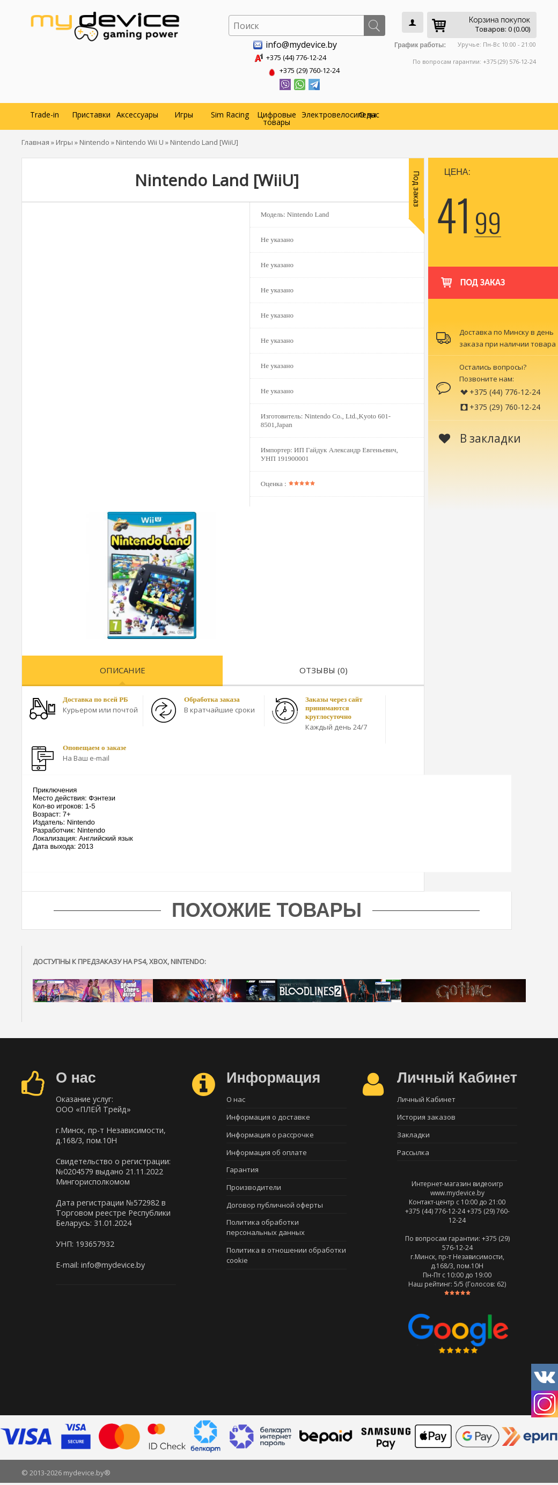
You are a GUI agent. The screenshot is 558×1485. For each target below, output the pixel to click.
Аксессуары (137, 112)
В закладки (480, 436)
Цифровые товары (276, 116)
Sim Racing (230, 112)
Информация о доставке (268, 1116)
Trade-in (44, 112)
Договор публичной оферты (274, 1210)
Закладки (413, 1135)
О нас (369, 112)
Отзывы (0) (323, 668)
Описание (122, 668)
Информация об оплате (266, 1154)
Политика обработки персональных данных (265, 1234)
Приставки (91, 112)
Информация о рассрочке (270, 1135)
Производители (253, 1191)
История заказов (426, 1116)
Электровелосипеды (324, 112)
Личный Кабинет (426, 1097)
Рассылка (413, 1154)
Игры (183, 112)
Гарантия (242, 1173)
